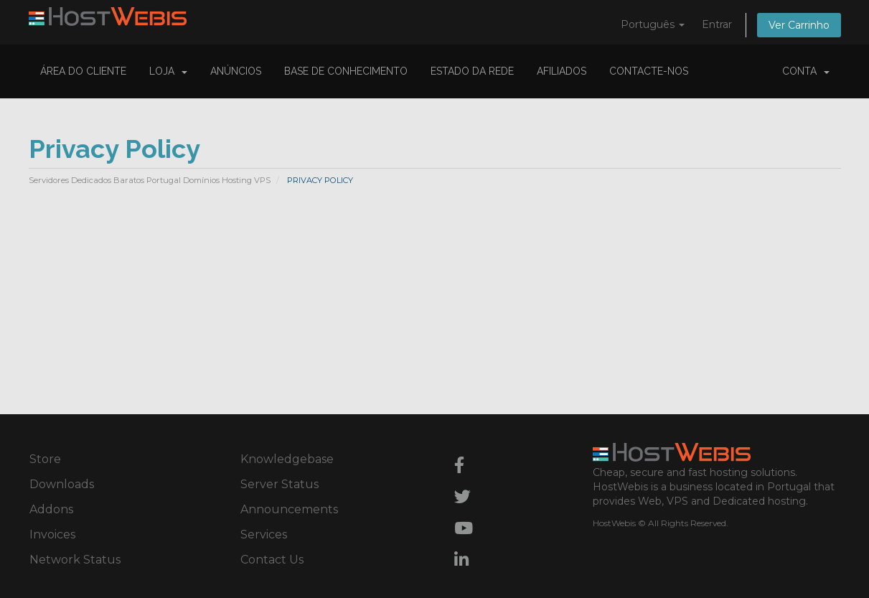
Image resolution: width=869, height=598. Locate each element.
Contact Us (272, 559)
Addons (51, 509)
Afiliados (561, 71)
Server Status (279, 484)
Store (45, 459)
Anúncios (235, 71)
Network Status (75, 559)
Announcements (289, 509)
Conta (806, 71)
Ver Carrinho (799, 25)
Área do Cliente (83, 71)
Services (263, 534)
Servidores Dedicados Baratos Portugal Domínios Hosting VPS (150, 180)
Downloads (61, 484)
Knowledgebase (287, 459)
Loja (168, 71)
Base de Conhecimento (346, 71)
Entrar (717, 24)
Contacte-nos (648, 71)
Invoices (52, 534)
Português (653, 24)
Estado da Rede (472, 71)
